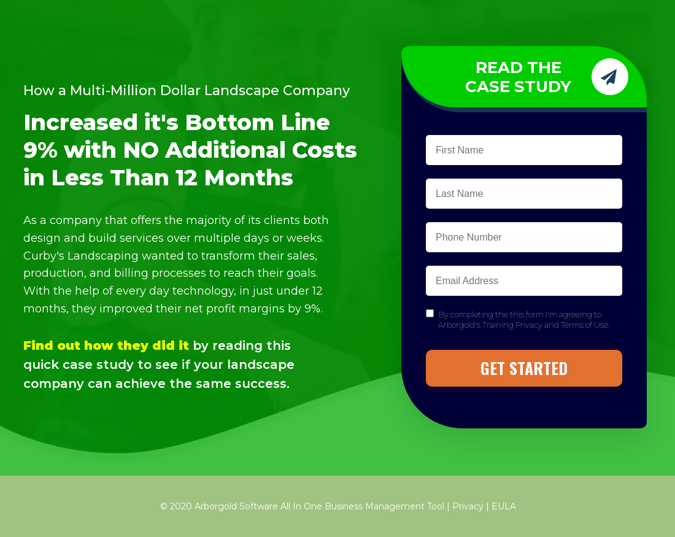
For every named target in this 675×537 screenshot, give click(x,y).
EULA (504, 506)
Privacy (468, 506)
